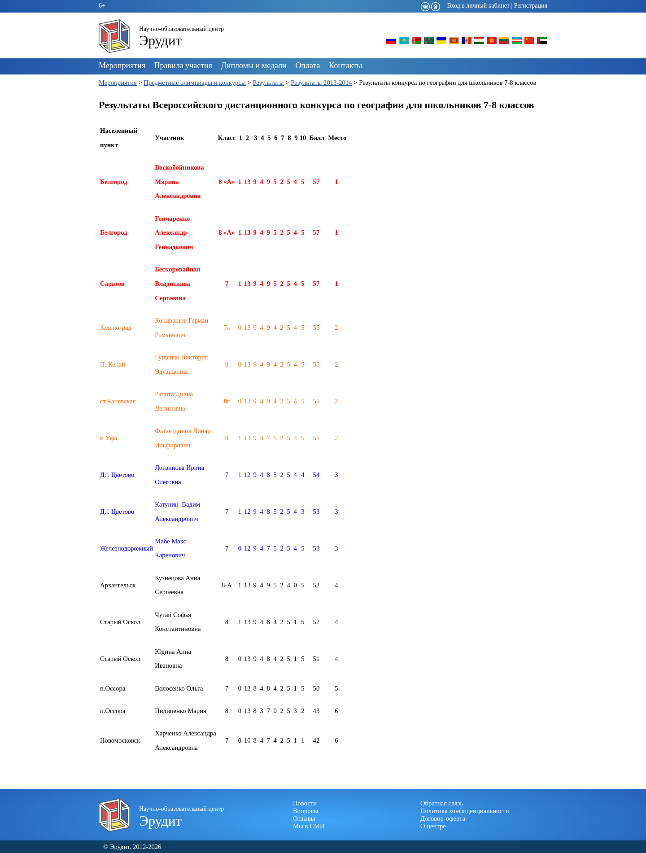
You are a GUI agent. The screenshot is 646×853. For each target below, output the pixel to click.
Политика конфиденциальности (464, 810)
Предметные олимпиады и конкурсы (194, 82)
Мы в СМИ (309, 826)
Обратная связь (441, 803)
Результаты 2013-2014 (321, 82)
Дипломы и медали (254, 65)
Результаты (268, 82)
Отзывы (304, 818)
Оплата (307, 65)
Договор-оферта (442, 818)
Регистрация (530, 5)
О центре (433, 826)
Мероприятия (122, 65)
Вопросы (305, 810)
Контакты (345, 65)
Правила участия (183, 65)
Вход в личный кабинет (478, 5)
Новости (305, 803)
